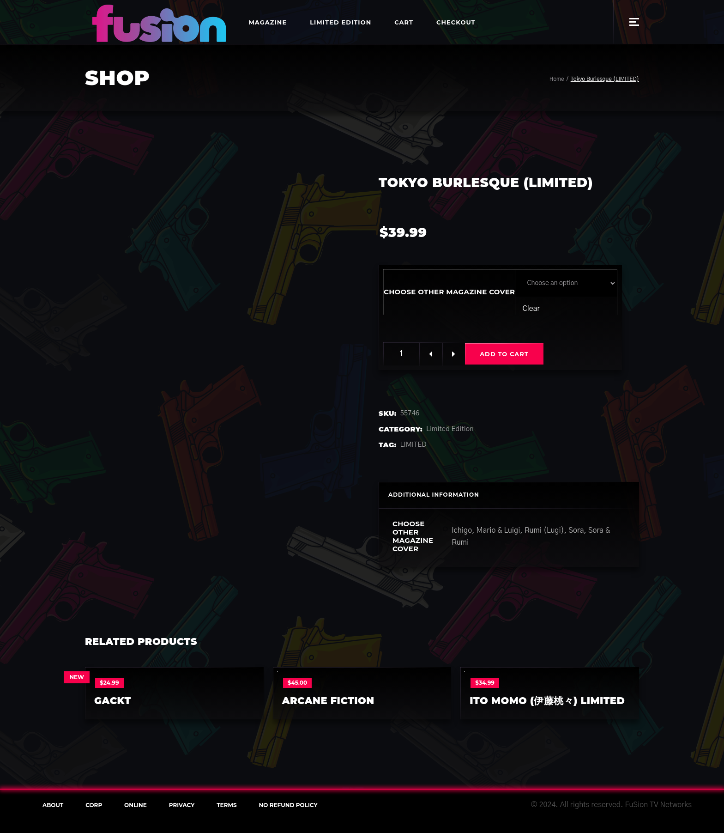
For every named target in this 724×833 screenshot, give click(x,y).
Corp (93, 805)
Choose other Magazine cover (449, 292)
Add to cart (504, 354)
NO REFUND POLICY (288, 805)
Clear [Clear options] (531, 308)
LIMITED (413, 444)
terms (226, 805)
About (52, 805)
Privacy (182, 805)
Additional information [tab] (433, 494)
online (135, 805)
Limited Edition (450, 429)
